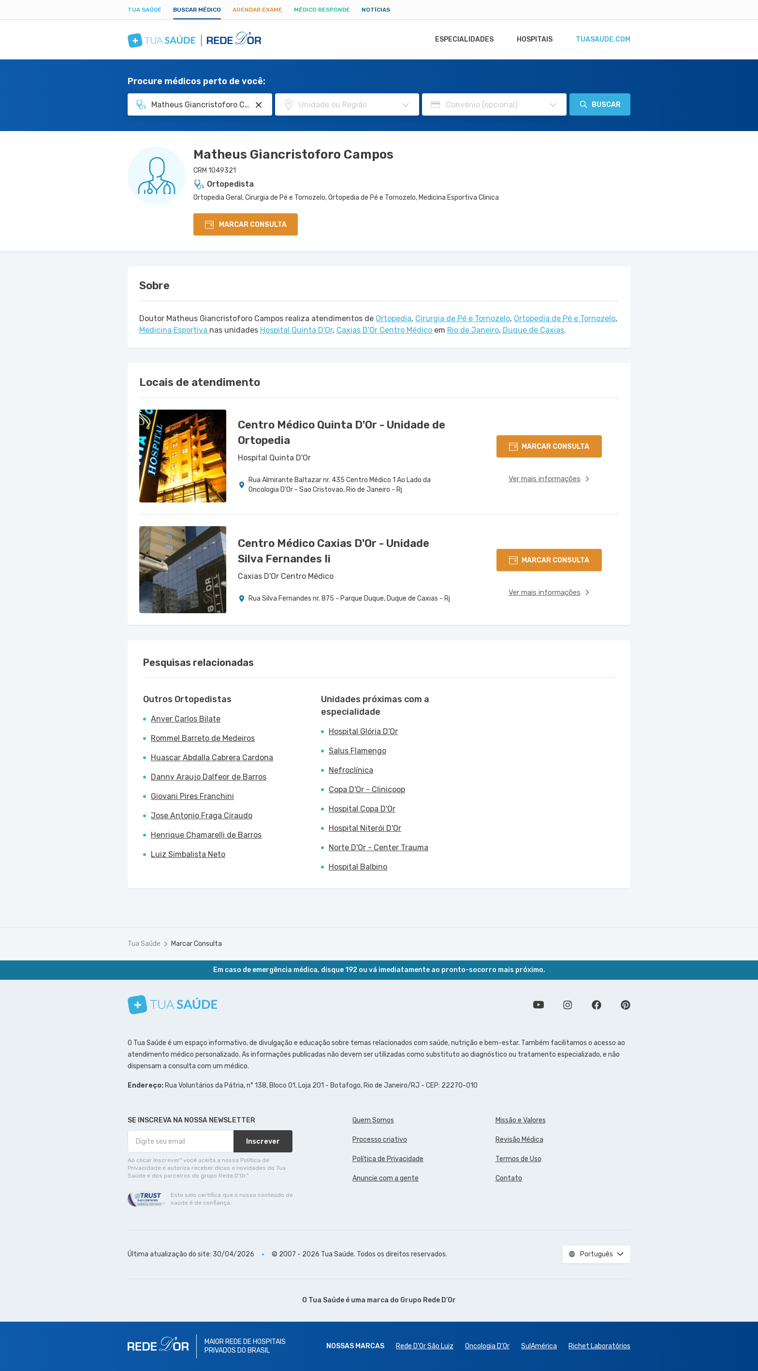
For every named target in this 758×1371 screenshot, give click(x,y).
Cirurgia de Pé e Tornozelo (462, 318)
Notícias (376, 9)
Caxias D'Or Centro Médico (384, 330)
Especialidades (460, 39)
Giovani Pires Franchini (192, 796)
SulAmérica (539, 1346)
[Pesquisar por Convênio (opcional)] (553, 105)
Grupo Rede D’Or (428, 1300)
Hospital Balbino (358, 866)
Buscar (600, 104)
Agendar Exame (257, 9)
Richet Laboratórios (599, 1346)
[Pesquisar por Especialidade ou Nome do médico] (258, 105)
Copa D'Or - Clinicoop (367, 789)
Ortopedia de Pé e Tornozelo (564, 318)
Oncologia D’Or (487, 1346)
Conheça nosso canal (538, 1005)
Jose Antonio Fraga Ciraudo (201, 815)
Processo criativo (379, 1139)
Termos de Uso (518, 1159)
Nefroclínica (351, 770)
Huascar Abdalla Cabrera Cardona (212, 757)
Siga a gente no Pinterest (625, 1005)
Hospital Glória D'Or (363, 731)
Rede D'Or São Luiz (424, 1346)
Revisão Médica (519, 1139)
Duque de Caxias (533, 330)
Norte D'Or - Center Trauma (378, 847)
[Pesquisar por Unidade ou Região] (405, 105)
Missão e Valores (521, 1120)
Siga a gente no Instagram (567, 1005)
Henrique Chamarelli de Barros (206, 835)
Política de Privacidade (387, 1159)
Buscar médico (197, 9)
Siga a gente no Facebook (596, 1005)
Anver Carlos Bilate (185, 718)
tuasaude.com (602, 39)
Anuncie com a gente (385, 1178)
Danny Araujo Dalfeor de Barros (208, 776)
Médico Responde (322, 9)
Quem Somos (373, 1120)
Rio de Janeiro (473, 330)
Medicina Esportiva (174, 330)
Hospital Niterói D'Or (365, 828)
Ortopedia (393, 318)
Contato (509, 1178)
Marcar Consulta (196, 944)
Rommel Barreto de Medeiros (203, 738)
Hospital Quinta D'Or (296, 330)
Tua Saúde (144, 9)
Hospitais (532, 39)
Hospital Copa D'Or (362, 808)
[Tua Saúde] (173, 1004)
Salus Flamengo (357, 750)
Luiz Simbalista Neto (188, 854)
